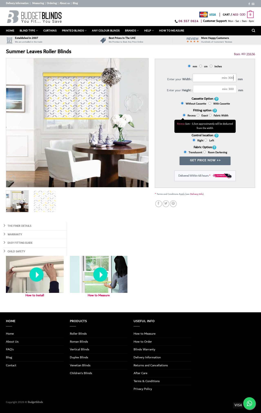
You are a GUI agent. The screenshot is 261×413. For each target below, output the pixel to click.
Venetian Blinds (80, 365)
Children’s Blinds (81, 373)
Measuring (38, 3)
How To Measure (171, 30)
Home (10, 30)
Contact (11, 365)
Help (149, 30)
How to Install (34, 295)
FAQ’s (10, 349)
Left (209, 140)
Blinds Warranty (144, 349)
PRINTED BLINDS (74, 30)
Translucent (193, 152)
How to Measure (98, 295)
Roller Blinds (78, 333)
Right (198, 140)
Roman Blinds (79, 341)
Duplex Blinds (79, 357)
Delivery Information (17, 3)
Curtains (50, 30)
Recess (189, 115)
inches (216, 66)
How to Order (143, 341)
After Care (140, 373)
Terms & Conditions (147, 381)
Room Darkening (215, 152)
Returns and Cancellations (151, 365)
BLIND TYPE (29, 30)
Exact (202, 115)
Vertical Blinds (79, 349)
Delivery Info (196, 194)
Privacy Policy (143, 389)
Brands (132, 30)
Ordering (52, 3)
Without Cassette (194, 104)
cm (204, 66)
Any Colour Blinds (106, 30)
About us (65, 3)
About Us (12, 341)
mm (193, 66)
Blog (75, 3)
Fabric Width (218, 115)
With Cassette (219, 104)
